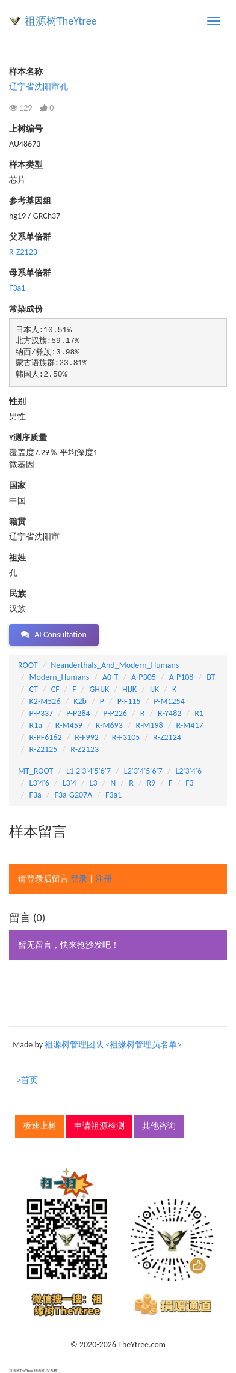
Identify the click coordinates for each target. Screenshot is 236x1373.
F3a (36, 795)
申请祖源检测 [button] (99, 1126)
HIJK (129, 689)
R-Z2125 (44, 749)
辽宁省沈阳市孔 (38, 87)
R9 (151, 783)
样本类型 (26, 165)
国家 (17, 485)
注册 (103, 879)
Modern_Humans (60, 677)
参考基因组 (30, 201)
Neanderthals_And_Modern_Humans (115, 665)
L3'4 (69, 783)
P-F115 (129, 701)
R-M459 (68, 725)
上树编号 (26, 129)
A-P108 (181, 677)
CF (55, 689)
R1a (36, 725)
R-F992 (87, 737)
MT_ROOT (35, 771)
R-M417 (189, 725)
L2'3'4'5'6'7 (143, 771)
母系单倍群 (30, 273)
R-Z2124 (167, 737)
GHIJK (100, 689)
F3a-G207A (74, 795)
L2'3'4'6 (189, 771)
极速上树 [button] (40, 1126)
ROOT (27, 665)
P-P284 (78, 713)
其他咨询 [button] (159, 1126)
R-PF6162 (46, 737)
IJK (154, 689)
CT (34, 689)
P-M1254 (169, 701)
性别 (17, 401)
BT (210, 677)
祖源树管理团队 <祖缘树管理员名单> (113, 1045)
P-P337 (42, 713)
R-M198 (149, 725)
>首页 (27, 1080)
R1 (198, 713)
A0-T (110, 677)
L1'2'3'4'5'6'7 (88, 771)
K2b (80, 701)
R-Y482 (169, 713)
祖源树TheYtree (61, 21)
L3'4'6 (39, 783)
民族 (17, 594)
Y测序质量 (28, 437)
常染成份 (26, 309)
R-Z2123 (23, 252)
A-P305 (143, 677)
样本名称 (26, 72)
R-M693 (109, 725)
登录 (78, 879)
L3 (94, 783)
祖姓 (17, 558)
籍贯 (17, 522)
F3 (189, 783)
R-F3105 (126, 737)
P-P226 (115, 713)
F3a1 (17, 288)
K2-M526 (45, 701)
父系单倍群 (30, 237)
